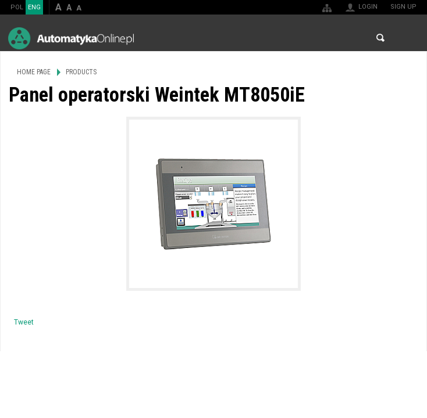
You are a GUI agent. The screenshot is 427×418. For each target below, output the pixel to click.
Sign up (403, 6)
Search (380, 37)
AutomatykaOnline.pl (71, 38)
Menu (407, 38)
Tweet (24, 322)
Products (81, 72)
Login (368, 6)
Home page (34, 72)
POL (16, 7)
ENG (34, 7)
